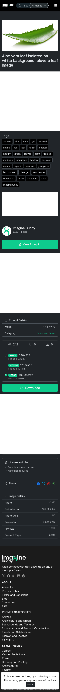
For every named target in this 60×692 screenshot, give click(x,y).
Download (30, 388)
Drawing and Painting (14, 662)
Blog (4, 598)
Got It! (30, 684)
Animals (6, 616)
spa (15, 147)
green (17, 153)
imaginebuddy (10, 184)
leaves (27, 153)
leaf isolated (9, 172)
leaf (23, 147)
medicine (8, 160)
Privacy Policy (10, 591)
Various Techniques (14, 654)
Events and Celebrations (16, 632)
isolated (43, 141)
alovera (7, 141)
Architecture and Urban (16, 620)
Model (30, 326)
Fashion (6, 669)
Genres (6, 650)
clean (21, 178)
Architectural (10, 665)
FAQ (4, 606)
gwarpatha (43, 166)
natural (6, 166)
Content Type (30, 535)
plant (37, 153)
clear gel (24, 172)
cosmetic (46, 160)
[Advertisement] (30, 101)
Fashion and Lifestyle (14, 635)
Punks (6, 658)
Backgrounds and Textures (18, 624)
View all (6, 639)
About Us (7, 587)
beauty (7, 153)
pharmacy (22, 160)
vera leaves (39, 172)
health (32, 147)
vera (25, 141)
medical (43, 147)
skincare (30, 166)
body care (8, 178)
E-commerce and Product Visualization (25, 628)
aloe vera (32, 178)
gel (33, 141)
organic (18, 166)
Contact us (8, 602)
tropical (47, 153)
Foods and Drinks (46, 333)
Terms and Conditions (15, 594)
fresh (43, 178)
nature (6, 147)
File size (30, 528)
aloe (17, 141)
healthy (34, 160)
